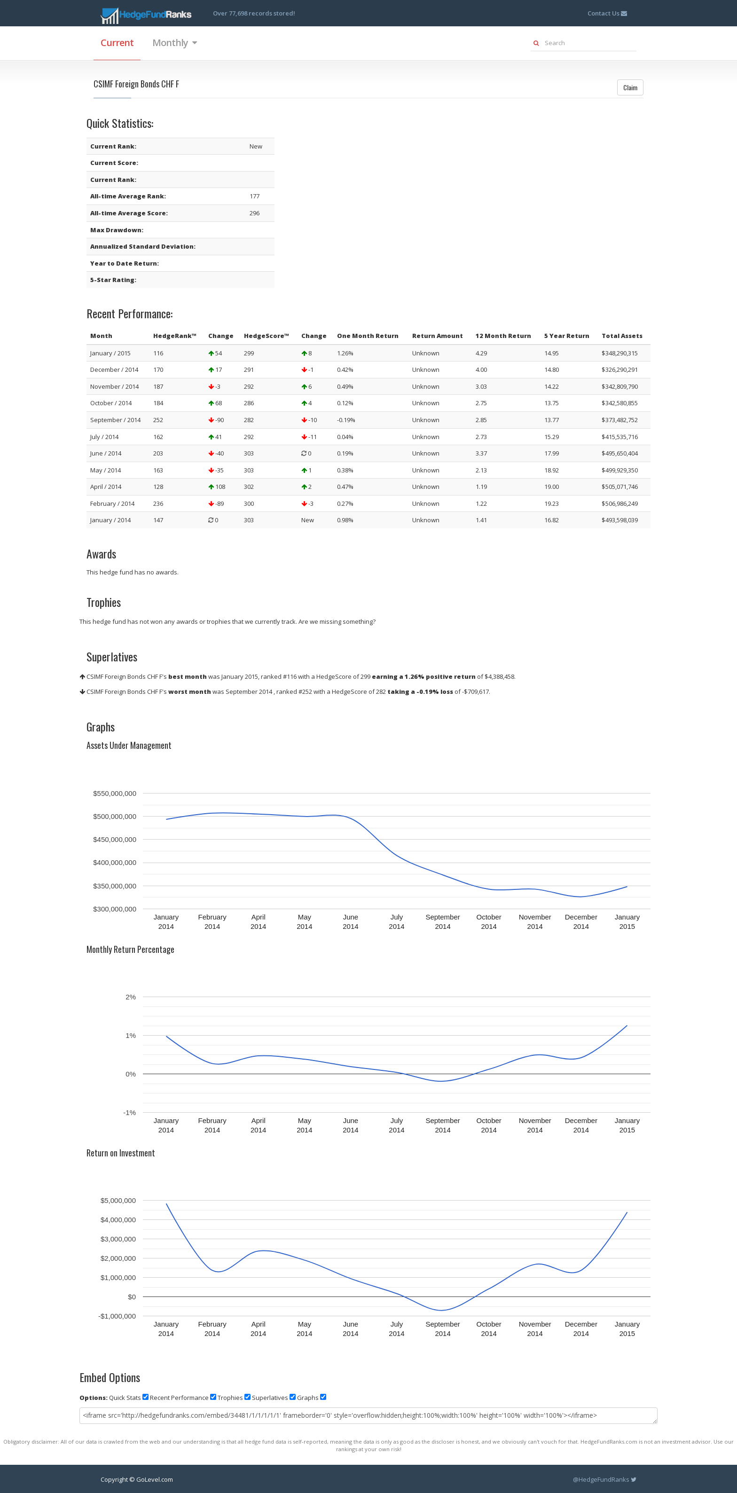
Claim (630, 87)
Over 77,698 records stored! (254, 13)
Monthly (174, 42)
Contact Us (607, 13)
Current (117, 42)
